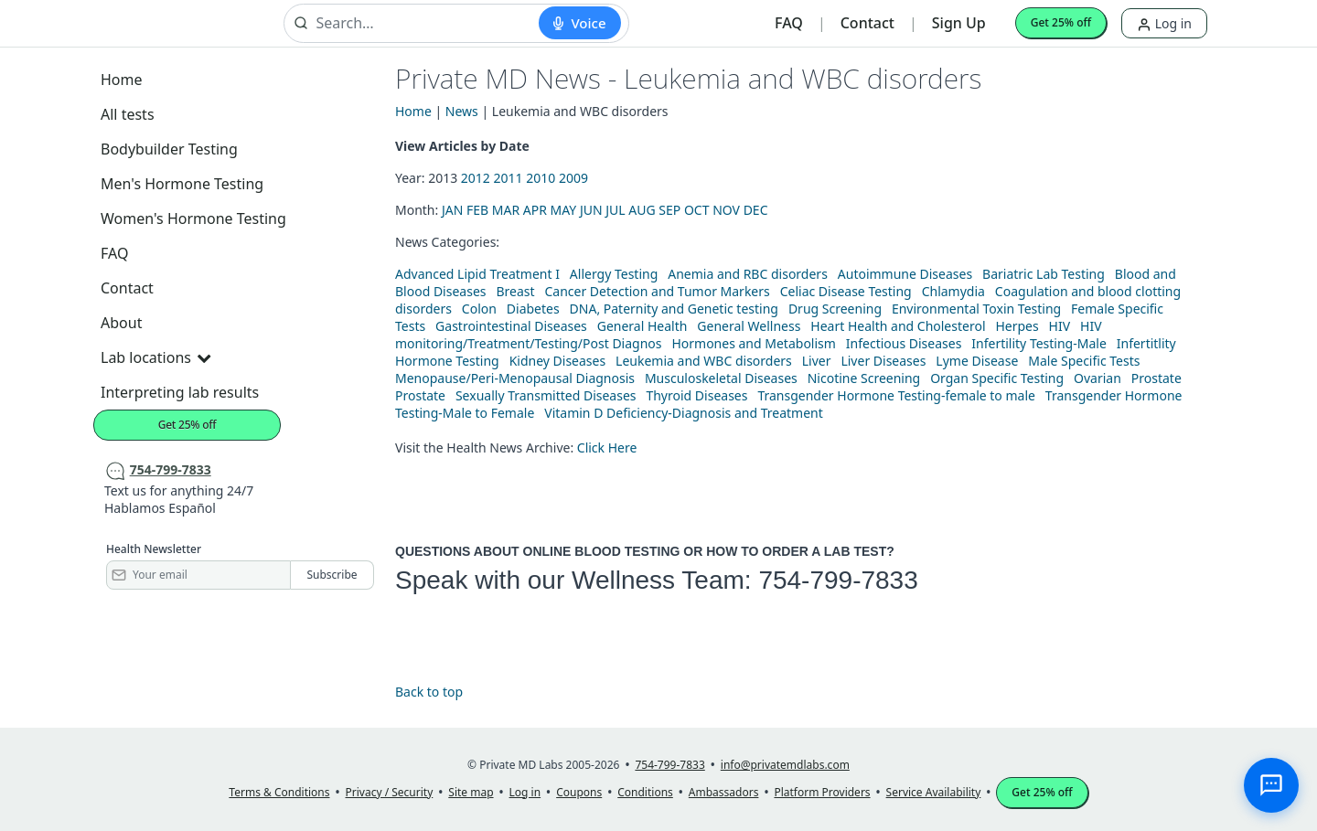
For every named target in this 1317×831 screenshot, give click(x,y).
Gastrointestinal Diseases (511, 326)
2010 (540, 177)
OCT (697, 209)
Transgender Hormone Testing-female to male (896, 395)
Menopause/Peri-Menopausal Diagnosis (515, 378)
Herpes (1016, 326)
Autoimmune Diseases (905, 273)
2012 (475, 177)
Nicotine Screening (864, 378)
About (121, 323)
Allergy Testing (614, 273)
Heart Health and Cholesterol (897, 326)
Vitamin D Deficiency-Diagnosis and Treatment (685, 412)
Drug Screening (835, 308)
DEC (756, 209)
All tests (128, 114)
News (461, 111)
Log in (1164, 23)
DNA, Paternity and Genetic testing (674, 308)
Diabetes (533, 308)
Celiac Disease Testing (846, 291)
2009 (573, 177)
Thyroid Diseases (696, 395)
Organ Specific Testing (997, 378)
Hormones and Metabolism (753, 343)
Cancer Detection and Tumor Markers (656, 291)
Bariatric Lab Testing (1043, 273)
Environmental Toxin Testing (976, 308)
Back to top (429, 691)
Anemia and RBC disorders (748, 273)
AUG (641, 209)
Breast (515, 291)
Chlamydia (953, 291)
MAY (564, 209)
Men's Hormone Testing (182, 184)
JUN (591, 209)
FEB (477, 209)
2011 (508, 177)
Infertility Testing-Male (1039, 343)
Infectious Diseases (904, 343)
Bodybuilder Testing (169, 149)
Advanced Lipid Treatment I (477, 273)
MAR (505, 209)
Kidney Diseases (557, 360)
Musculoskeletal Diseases (721, 378)
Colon (479, 308)
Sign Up (959, 23)
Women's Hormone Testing (193, 218)
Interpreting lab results (180, 392)
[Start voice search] (579, 22)
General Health (642, 326)
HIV (1060, 326)
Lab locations (155, 357)
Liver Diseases (883, 360)
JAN (452, 209)
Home (122, 79)
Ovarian (1097, 378)
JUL (615, 209)
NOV (726, 209)
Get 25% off (1061, 22)
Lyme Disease (977, 360)
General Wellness (748, 326)
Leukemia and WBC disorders (704, 360)
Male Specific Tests (1084, 360)
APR (535, 209)
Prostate (1156, 378)
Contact (867, 23)
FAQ (789, 23)
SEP (669, 209)
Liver (816, 360)
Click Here (607, 447)
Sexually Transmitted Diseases (546, 395)
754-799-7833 (837, 580)
